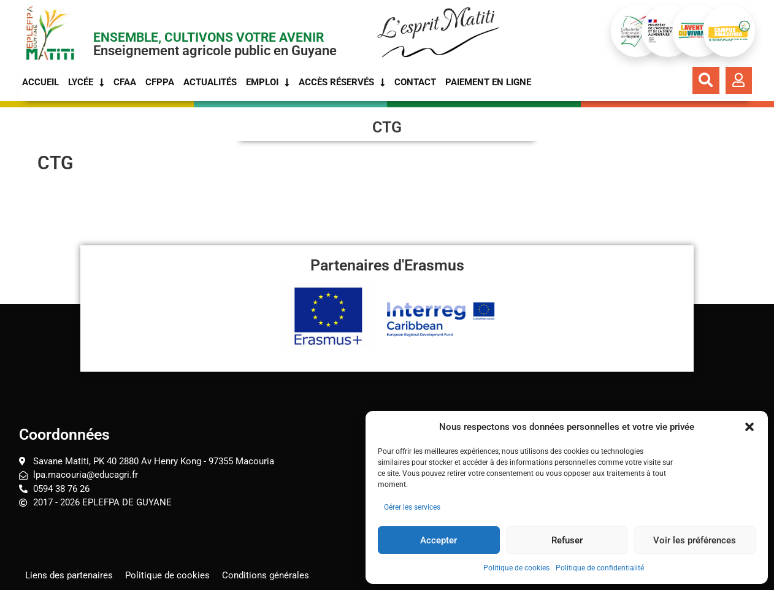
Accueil (40, 82)
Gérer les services (412, 507)
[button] (749, 427)
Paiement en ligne (488, 82)
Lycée (86, 82)
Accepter (438, 540)
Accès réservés (342, 82)
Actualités (210, 82)
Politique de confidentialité (600, 568)
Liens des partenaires (69, 574)
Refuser (567, 540)
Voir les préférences (694, 540)
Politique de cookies (516, 568)
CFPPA (159, 82)
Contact (415, 82)
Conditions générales (265, 574)
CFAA (124, 82)
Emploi (267, 82)
